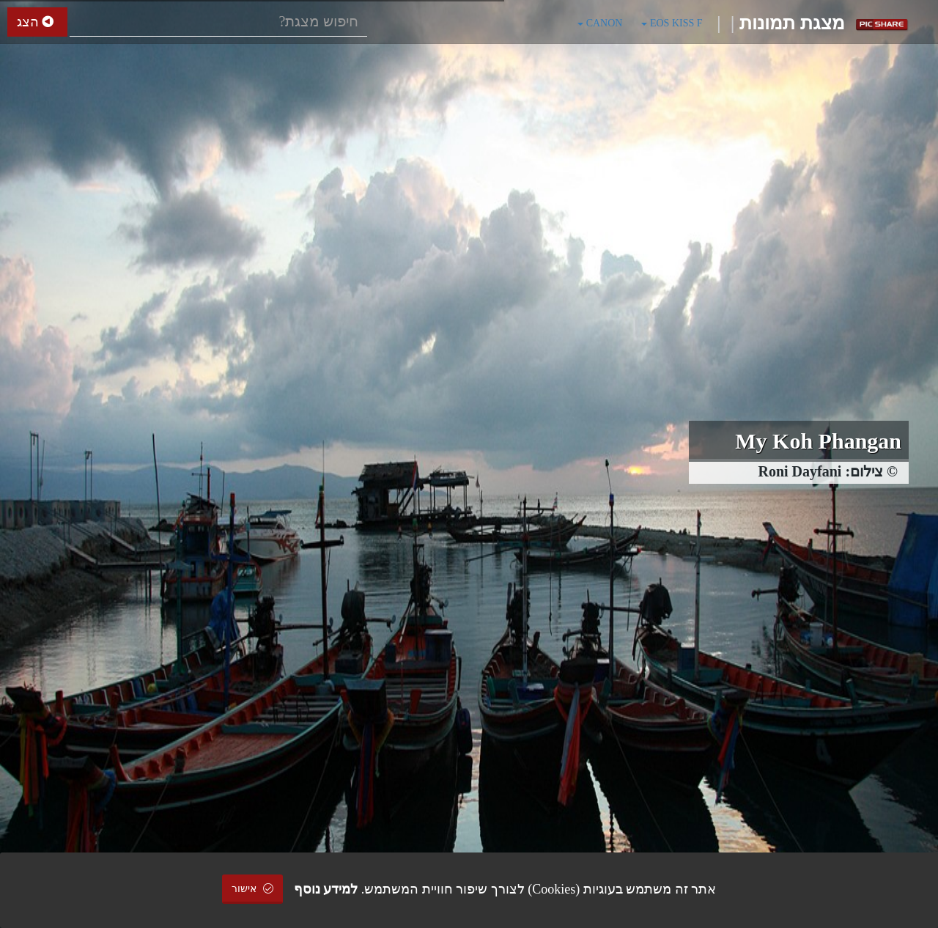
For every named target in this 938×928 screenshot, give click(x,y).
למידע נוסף (326, 889)
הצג (37, 22)
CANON (599, 23)
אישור (253, 888)
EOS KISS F (671, 23)
